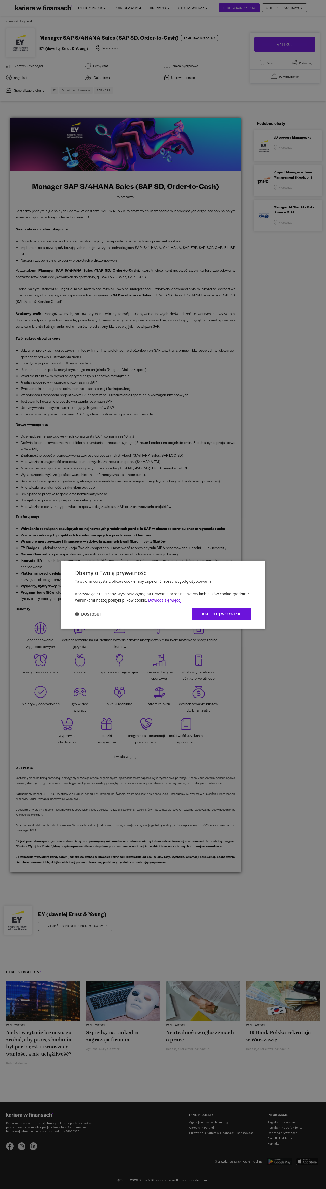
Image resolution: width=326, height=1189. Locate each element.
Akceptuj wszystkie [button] (221, 613)
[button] (88, 614)
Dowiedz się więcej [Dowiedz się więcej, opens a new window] (164, 600)
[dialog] (163, 594)
